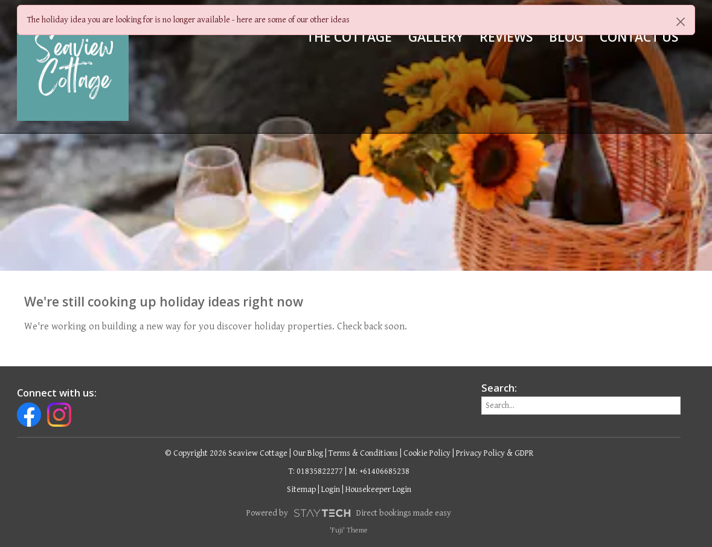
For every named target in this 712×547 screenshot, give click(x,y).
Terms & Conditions (363, 453)
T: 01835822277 (316, 471)
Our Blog (308, 453)
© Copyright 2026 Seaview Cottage (226, 453)
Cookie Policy (427, 453)
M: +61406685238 (378, 471)
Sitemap (301, 489)
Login (330, 489)
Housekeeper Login (378, 489)
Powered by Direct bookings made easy (348, 513)
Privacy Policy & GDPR (494, 453)
